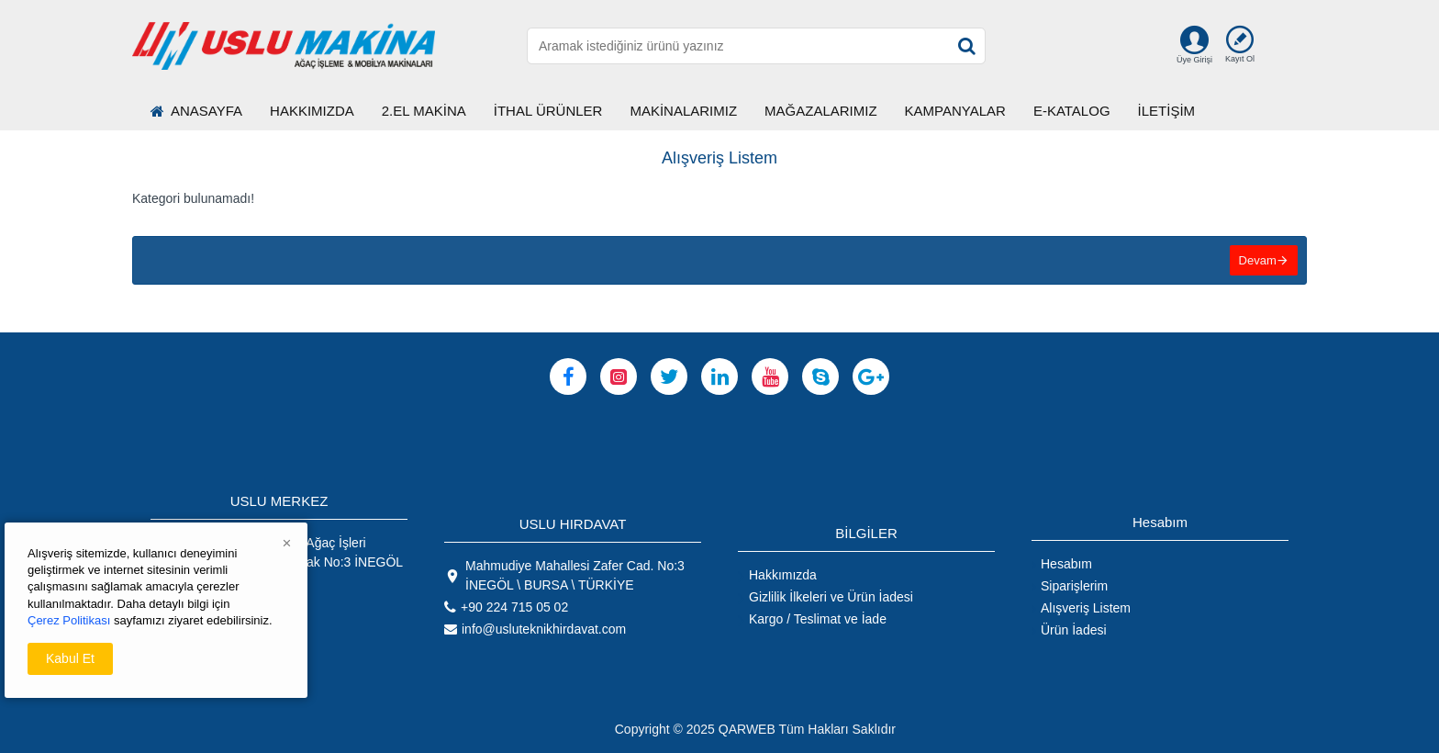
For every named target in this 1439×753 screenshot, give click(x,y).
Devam (1257, 261)
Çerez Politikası (69, 620)
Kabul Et (70, 658)
